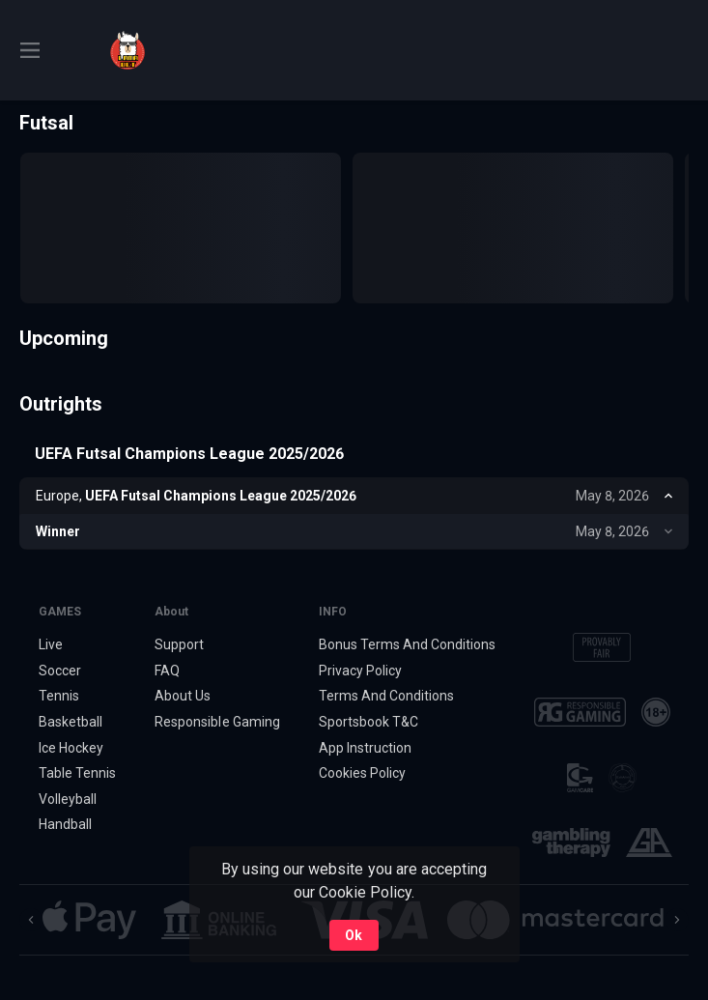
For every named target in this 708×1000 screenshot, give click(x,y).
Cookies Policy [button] (362, 773)
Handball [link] (65, 824)
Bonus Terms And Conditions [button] (407, 644)
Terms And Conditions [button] (386, 695)
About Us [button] (183, 695)
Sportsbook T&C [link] (368, 721)
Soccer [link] (60, 670)
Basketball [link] (70, 721)
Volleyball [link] (68, 799)
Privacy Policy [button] (360, 670)
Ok (353, 935)
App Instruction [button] (365, 748)
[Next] (677, 919)
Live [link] (51, 644)
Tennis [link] (59, 695)
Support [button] (179, 644)
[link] (127, 50)
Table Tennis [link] (77, 773)
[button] (89, 919)
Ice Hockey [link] (71, 748)
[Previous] (30, 919)
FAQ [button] (167, 670)
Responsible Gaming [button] (217, 721)
